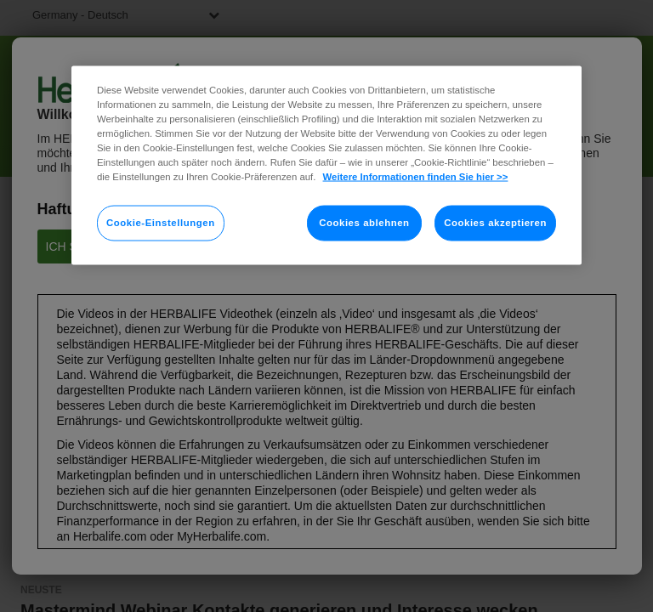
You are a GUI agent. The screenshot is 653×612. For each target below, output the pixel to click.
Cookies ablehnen (364, 223)
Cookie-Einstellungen (160, 223)
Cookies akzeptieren (495, 223)
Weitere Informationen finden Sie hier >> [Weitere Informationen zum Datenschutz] (415, 177)
